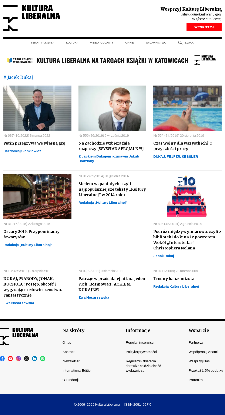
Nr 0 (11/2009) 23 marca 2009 (175, 271)
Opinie (129, 42)
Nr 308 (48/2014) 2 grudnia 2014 (177, 224)
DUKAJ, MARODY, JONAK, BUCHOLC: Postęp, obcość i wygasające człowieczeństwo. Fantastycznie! (32, 287)
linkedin (34, 359)
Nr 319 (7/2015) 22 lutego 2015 (26, 224)
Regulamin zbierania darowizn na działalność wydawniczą (143, 365)
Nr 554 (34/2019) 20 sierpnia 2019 (178, 135)
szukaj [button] (189, 42)
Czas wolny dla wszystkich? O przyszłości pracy (182, 146)
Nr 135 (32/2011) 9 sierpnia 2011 (27, 271)
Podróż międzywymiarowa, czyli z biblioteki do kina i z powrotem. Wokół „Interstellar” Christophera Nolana (187, 239)
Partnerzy (196, 342)
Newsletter (71, 361)
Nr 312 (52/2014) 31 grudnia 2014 (103, 176)
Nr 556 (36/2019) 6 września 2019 (103, 135)
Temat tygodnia (42, 42)
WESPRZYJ (204, 27)
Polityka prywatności (141, 352)
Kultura (72, 42)
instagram (18, 359)
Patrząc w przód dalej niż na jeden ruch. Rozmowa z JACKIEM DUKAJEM (111, 284)
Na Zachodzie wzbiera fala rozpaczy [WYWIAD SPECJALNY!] (111, 146)
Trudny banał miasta (173, 278)
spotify (43, 359)
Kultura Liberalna (31, 18)
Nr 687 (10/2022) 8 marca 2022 (26, 135)
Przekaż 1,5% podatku (206, 370)
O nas (67, 342)
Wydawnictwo (156, 42)
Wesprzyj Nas (199, 361)
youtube (10, 359)
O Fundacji (70, 380)
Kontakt (69, 352)
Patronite (196, 380)
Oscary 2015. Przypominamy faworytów (31, 234)
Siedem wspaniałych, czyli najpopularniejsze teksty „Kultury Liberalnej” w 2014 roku (112, 189)
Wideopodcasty (101, 42)
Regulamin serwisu (140, 342)
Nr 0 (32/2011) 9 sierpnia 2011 (100, 271)
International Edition (77, 370)
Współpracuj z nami (203, 352)
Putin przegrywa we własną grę (34, 143)
